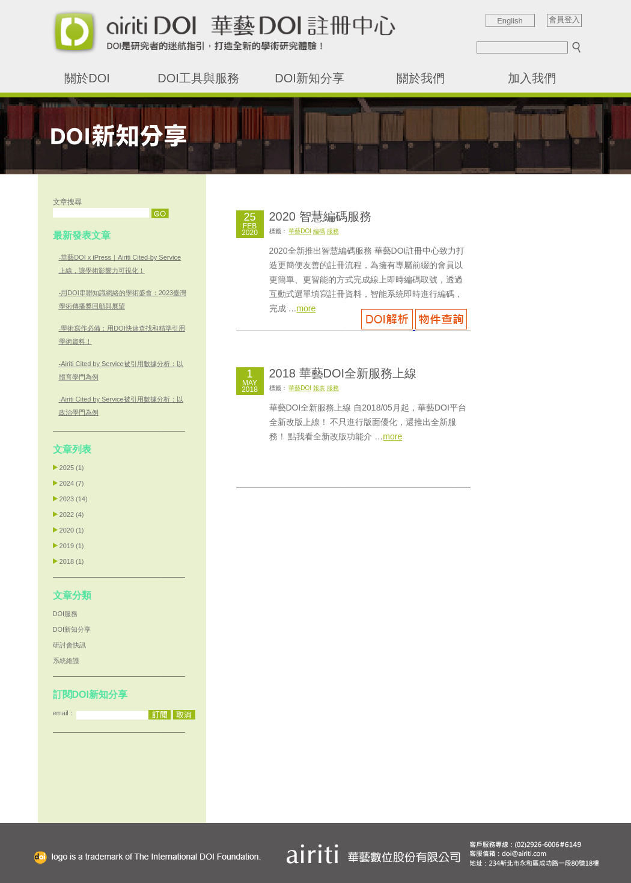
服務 (333, 231)
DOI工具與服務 (198, 78)
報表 (319, 388)
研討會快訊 (69, 645)
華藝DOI (299, 231)
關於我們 (421, 78)
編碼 (319, 231)
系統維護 (66, 660)
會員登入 (564, 20)
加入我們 (532, 78)
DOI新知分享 (309, 78)
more (306, 308)
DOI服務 (65, 613)
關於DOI (87, 78)
